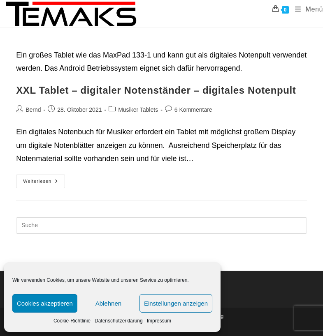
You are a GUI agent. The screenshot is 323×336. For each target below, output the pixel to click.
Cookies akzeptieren (45, 303)
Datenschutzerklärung (119, 321)
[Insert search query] (161, 225)
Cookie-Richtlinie (72, 321)
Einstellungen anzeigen (176, 303)
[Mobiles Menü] (306, 9)
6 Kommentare (193, 109)
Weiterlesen (44, 183)
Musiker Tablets (138, 109)
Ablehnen (108, 303)
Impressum (159, 321)
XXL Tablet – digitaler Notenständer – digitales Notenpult (156, 90)
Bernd (33, 109)
